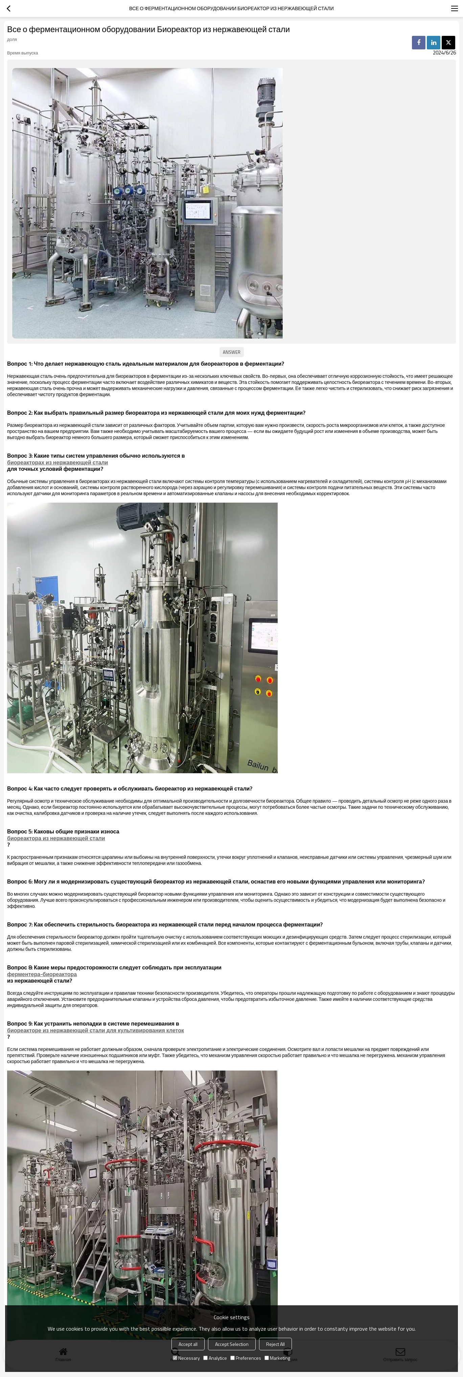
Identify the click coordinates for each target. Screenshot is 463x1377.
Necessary (186, 1357)
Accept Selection (232, 1344)
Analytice (215, 1357)
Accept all (188, 1344)
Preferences (245, 1357)
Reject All (275, 1344)
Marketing (277, 1357)
